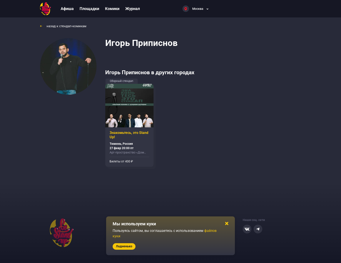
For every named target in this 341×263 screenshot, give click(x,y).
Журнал (132, 8)
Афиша (67, 8)
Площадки (89, 8)
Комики (112, 8)
